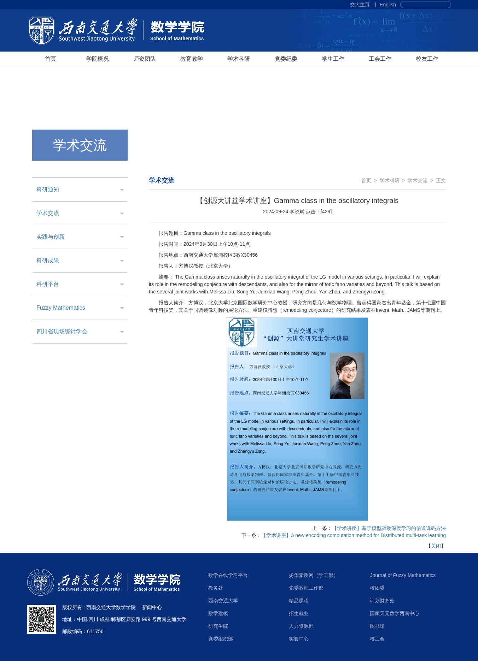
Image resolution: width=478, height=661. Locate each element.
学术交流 (47, 213)
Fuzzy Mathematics (60, 308)
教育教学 (191, 59)
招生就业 (299, 613)
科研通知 (47, 189)
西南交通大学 (223, 600)
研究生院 (218, 626)
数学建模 (218, 613)
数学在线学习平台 (228, 575)
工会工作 (380, 59)
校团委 (377, 588)
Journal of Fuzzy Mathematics (403, 575)
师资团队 (144, 59)
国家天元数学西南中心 (394, 613)
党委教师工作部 (306, 588)
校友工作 (427, 59)
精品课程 (299, 600)
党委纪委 (286, 59)
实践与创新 (50, 237)
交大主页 (360, 4)
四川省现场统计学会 (61, 331)
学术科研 (238, 59)
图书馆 (377, 626)
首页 (50, 59)
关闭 (436, 546)
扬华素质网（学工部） (313, 575)
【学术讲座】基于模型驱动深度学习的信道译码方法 (389, 528)
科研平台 (47, 284)
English (388, 4)
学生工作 (333, 59)
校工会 (377, 639)
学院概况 (97, 59)
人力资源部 (301, 626)
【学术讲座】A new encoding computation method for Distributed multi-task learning (353, 535)
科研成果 (47, 260)
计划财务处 (382, 600)
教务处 (215, 588)
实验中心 (299, 639)
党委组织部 (220, 639)
